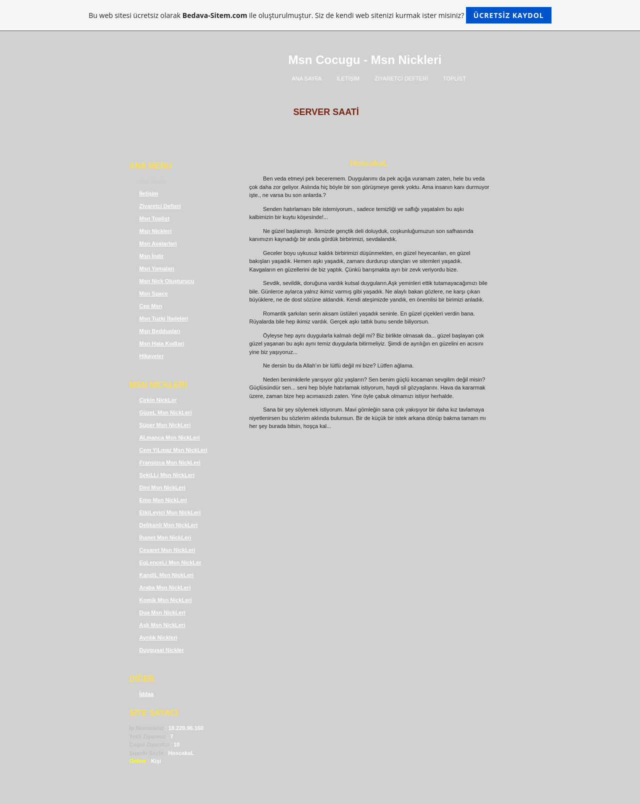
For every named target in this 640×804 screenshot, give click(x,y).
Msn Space (154, 293)
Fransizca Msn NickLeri (170, 463)
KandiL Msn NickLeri (167, 575)
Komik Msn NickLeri (166, 600)
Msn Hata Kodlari (162, 343)
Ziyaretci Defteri (160, 206)
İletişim (149, 193)
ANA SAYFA (307, 79)
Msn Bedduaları (160, 331)
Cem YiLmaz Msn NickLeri (174, 450)
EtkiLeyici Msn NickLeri (170, 513)
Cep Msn (151, 306)
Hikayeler (152, 356)
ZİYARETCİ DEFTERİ (401, 79)
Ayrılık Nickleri (159, 637)
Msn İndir (152, 256)
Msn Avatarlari (158, 243)
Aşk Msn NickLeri (163, 625)
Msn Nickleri (156, 231)
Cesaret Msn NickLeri (168, 550)
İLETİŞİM (348, 79)
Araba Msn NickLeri (165, 587)
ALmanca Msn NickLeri (170, 437)
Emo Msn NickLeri (163, 500)
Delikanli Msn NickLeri (169, 525)
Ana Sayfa (153, 181)
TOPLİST (454, 79)
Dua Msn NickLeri (163, 613)
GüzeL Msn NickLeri (166, 413)
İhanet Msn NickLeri (166, 537)
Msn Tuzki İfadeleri (164, 319)
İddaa (147, 694)
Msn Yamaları (157, 269)
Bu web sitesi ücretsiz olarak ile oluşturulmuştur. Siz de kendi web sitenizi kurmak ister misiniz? (319, 15)
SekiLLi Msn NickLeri (167, 475)
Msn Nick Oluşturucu (167, 281)
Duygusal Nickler (162, 650)
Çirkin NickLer (158, 400)
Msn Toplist (155, 219)
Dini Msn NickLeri (163, 487)
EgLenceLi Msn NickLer (171, 563)
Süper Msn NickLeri (165, 425)
